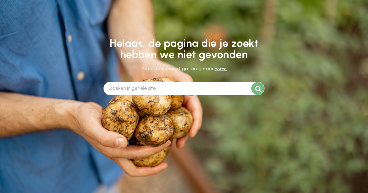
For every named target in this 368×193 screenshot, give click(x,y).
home (221, 68)
